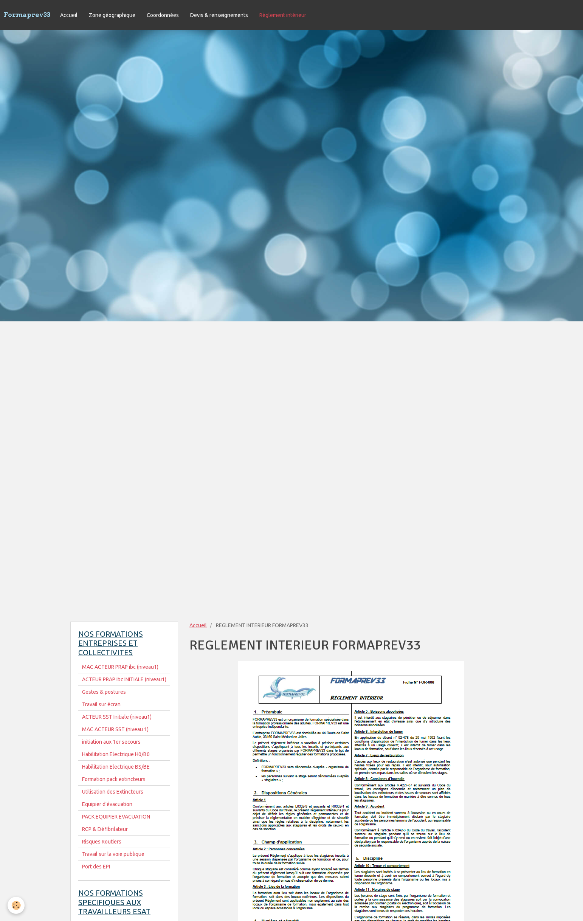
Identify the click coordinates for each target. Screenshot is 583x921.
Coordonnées (163, 15)
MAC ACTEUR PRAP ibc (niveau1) (120, 667)
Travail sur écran (101, 704)
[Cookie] (16, 905)
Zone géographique (112, 15)
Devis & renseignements (219, 15)
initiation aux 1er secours (111, 742)
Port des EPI (96, 867)
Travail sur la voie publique (113, 854)
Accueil (69, 15)
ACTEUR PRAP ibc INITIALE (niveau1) (124, 679)
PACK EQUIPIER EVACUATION (116, 817)
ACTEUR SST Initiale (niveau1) (117, 717)
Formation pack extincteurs (114, 779)
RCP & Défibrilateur (105, 829)
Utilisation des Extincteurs (112, 792)
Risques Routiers (101, 842)
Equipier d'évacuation (107, 804)
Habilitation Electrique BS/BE (116, 767)
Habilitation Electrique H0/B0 (116, 754)
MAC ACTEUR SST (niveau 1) (115, 729)
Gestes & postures (104, 692)
